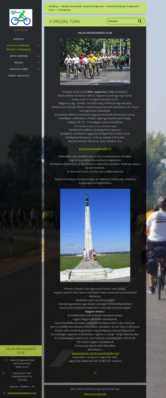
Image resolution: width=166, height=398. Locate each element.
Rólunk (18, 62)
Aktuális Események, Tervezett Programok (18, 47)
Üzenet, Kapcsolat (18, 75)
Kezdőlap (18, 39)
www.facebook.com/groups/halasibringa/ (95, 353)
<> (95, 372)
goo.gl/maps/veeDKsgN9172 (95, 148)
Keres (140, 21)
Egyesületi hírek (18, 69)
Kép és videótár (18, 56)
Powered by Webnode (95, 394)
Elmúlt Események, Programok (122, 6)
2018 (51, 9)
